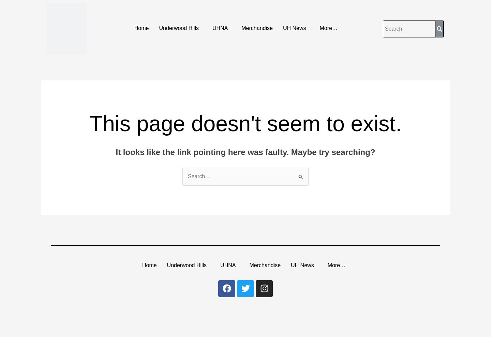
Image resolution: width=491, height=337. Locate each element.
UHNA (220, 28)
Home (141, 28)
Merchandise (257, 28)
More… (328, 28)
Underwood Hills (179, 28)
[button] (180, 28)
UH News (294, 28)
